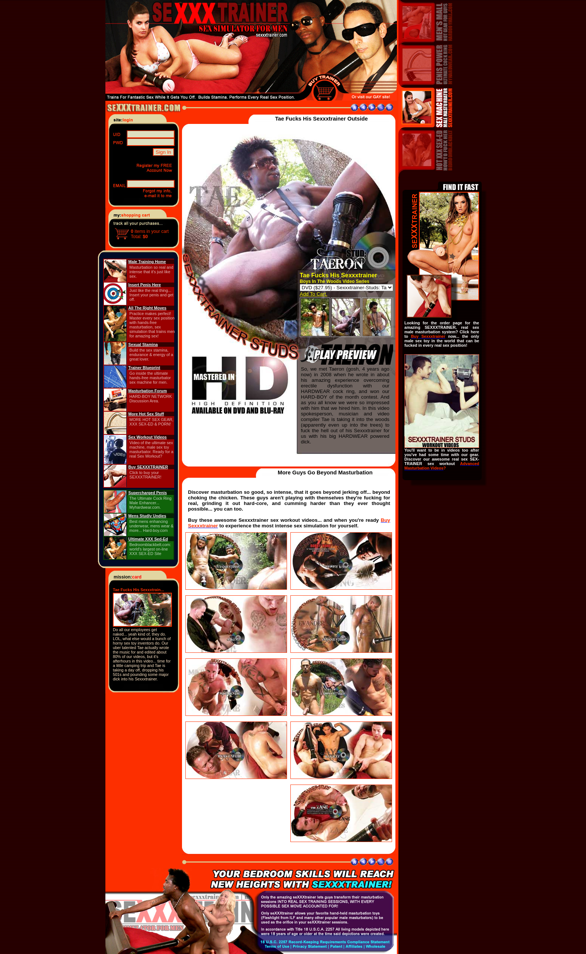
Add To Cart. (313, 294)
